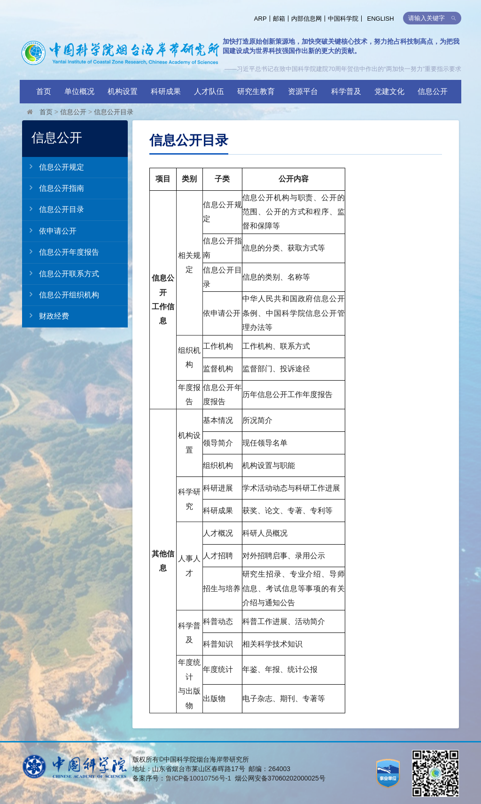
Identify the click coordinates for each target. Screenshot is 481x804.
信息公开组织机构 (60, 294)
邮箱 (279, 19)
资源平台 (303, 91)
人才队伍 (209, 91)
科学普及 (346, 91)
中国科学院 (343, 19)
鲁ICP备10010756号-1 (198, 778)
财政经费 (45, 316)
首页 (43, 91)
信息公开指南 (53, 188)
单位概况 (79, 91)
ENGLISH (380, 19)
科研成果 (166, 91)
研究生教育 (256, 91)
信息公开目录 (113, 112)
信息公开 (433, 91)
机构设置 (123, 91)
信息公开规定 (53, 167)
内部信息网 (306, 19)
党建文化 (389, 91)
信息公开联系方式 (60, 273)
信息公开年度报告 (60, 252)
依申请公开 (49, 231)
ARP (260, 19)
